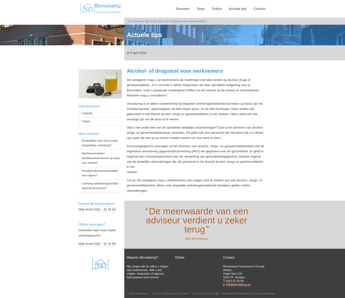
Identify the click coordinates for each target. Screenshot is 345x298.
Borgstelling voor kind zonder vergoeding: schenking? (100, 143)
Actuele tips (238, 9)
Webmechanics (242, 293)
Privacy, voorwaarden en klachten (170, 293)
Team (200, 9)
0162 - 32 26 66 (105, 209)
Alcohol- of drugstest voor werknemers (179, 21)
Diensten (183, 9)
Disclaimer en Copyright (206, 293)
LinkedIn (87, 113)
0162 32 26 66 (235, 281)
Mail (81, 209)
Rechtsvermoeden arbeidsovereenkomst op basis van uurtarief (101, 158)
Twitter (86, 121)
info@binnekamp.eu (238, 284)
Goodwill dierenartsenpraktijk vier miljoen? (100, 173)
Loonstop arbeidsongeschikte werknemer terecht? (100, 186)
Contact (259, 9)
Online (217, 9)
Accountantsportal (265, 293)
